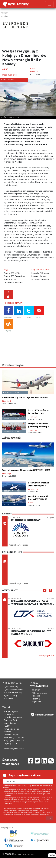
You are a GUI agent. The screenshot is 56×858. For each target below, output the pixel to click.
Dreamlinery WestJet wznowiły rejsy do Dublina (38, 485)
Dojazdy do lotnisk (12, 743)
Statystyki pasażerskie (14, 740)
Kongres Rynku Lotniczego (11, 713)
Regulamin (36, 701)
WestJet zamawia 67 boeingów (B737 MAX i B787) (26, 470)
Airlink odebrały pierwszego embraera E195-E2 (25, 397)
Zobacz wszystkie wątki (13, 748)
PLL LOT (7, 726)
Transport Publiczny (13, 692)
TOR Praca (8, 698)
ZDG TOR (36, 690)
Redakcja (36, 695)
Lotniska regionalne (13, 717)
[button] (45, 595)
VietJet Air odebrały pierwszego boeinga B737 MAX (38, 426)
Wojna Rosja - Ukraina (14, 737)
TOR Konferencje (39, 693)
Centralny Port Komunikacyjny (11, 721)
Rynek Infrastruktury (13, 689)
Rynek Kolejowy (11, 686)
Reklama (36, 698)
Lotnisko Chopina (12, 734)
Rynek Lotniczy (10, 695)
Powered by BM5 (28, 854)
